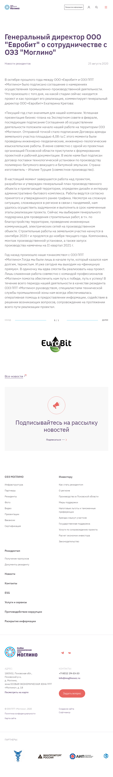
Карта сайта (10, 718)
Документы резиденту (17, 564)
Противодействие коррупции (23, 611)
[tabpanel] (56, 344)
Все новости (14, 376)
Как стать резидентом (71, 484)
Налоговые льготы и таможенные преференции (77, 510)
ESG (7, 592)
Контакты (11, 583)
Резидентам (12, 550)
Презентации (12, 514)
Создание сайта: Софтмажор (66, 710)
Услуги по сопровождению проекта (78, 529)
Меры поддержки (68, 502)
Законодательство (69, 541)
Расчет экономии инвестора (74, 535)
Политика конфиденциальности (20, 713)
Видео (8, 508)
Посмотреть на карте (17, 692)
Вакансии (10, 520)
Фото (7, 502)
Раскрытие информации (74, 7)
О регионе (64, 490)
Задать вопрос (72, 693)
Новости (10, 574)
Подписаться (53, 439)
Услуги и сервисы (16, 602)
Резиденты (11, 496)
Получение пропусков (17, 558)
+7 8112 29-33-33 (69, 673)
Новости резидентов (18, 63)
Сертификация (13, 526)
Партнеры (10, 490)
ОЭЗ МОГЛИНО (14, 477)
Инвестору (65, 477)
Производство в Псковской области (78, 496)
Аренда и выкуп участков (73, 517)
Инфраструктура (14, 484)
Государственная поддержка (74, 523)
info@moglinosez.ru (69, 678)
